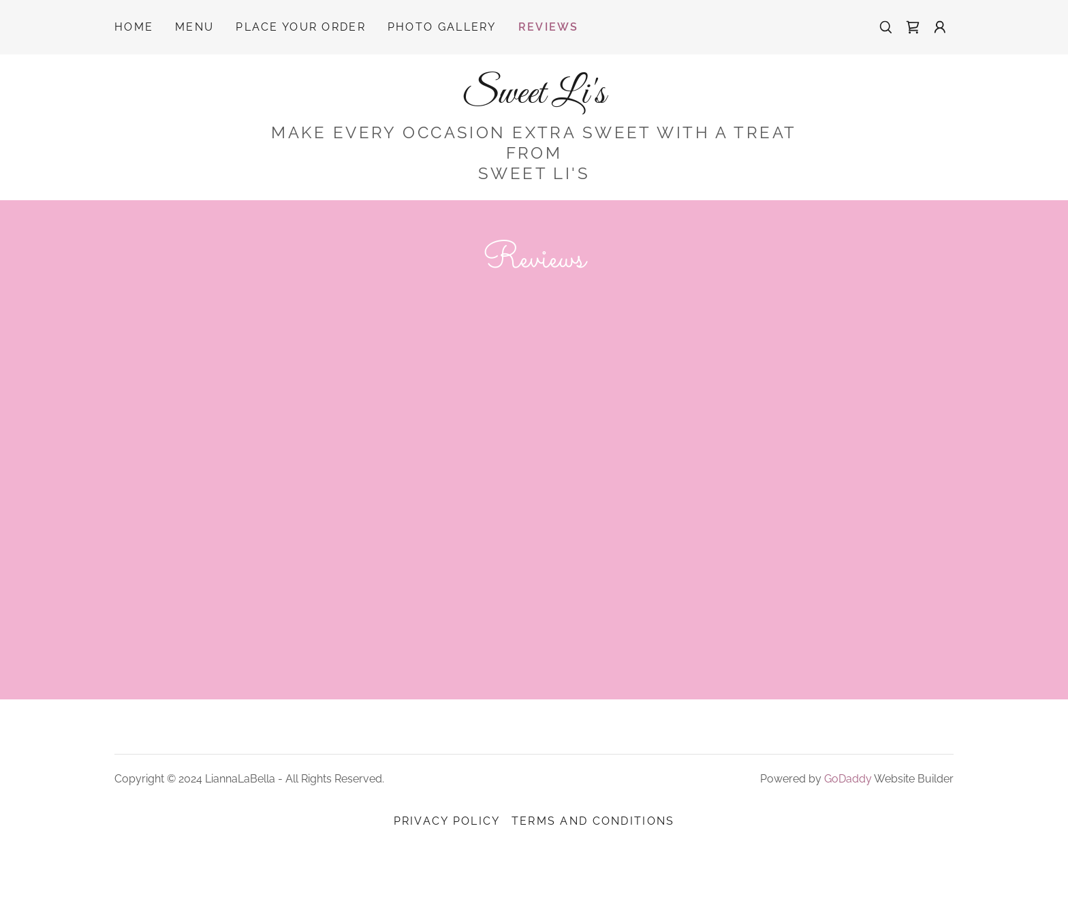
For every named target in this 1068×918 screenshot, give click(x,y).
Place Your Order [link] (301, 26)
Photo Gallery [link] (442, 26)
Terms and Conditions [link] (593, 867)
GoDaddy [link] (848, 825)
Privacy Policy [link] (447, 867)
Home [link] (133, 26)
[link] (912, 27)
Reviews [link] (548, 26)
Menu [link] (194, 26)
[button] (940, 27)
